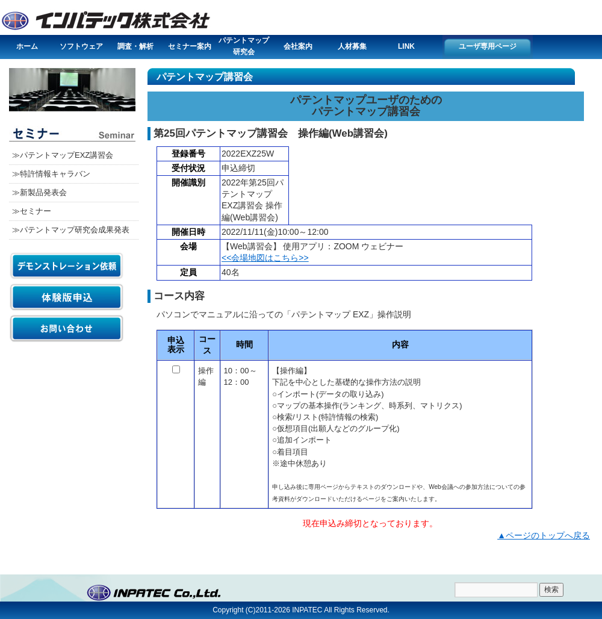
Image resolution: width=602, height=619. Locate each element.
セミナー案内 (189, 46)
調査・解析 (135, 46)
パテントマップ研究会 (244, 46)
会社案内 (298, 46)
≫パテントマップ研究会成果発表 (70, 229)
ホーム (27, 46)
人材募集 (352, 46)
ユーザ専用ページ (488, 46)
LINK (406, 46)
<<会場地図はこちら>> (265, 258)
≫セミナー (31, 211)
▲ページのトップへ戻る (543, 535)
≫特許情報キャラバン (51, 173)
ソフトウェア (81, 46)
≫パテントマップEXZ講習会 (62, 155)
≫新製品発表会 (39, 192)
